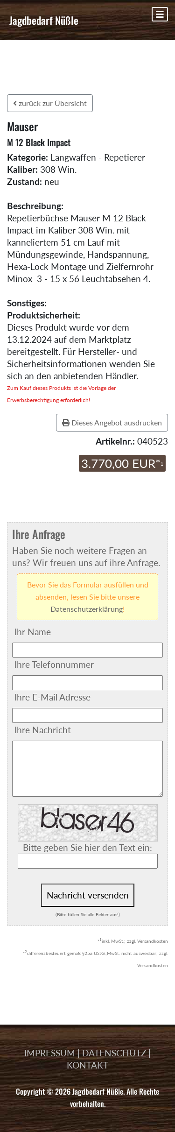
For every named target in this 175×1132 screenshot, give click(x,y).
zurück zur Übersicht (50, 103)
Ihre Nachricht (42, 729)
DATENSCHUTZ (114, 1052)
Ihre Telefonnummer (54, 664)
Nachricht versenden (88, 895)
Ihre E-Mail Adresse (52, 697)
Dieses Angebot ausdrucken (112, 422)
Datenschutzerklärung (86, 608)
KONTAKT (87, 1065)
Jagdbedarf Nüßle (43, 20)
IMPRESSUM (49, 1052)
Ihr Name (32, 631)
